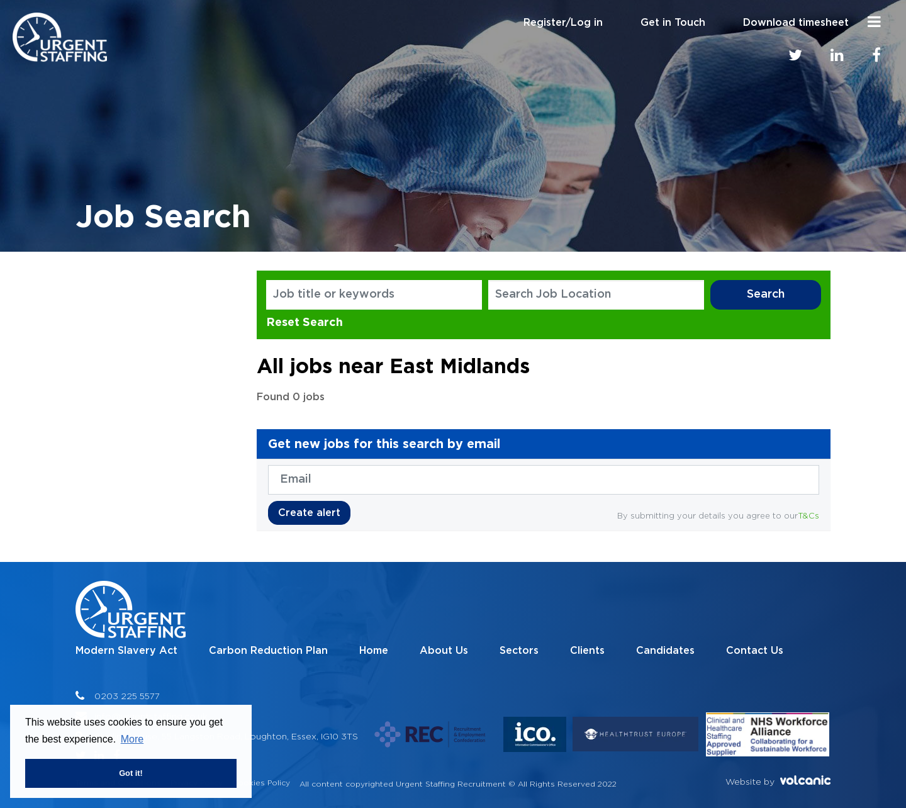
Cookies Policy (261, 782)
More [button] (132, 739)
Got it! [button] (131, 773)
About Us (444, 651)
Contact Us (754, 651)
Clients (587, 651)
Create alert (309, 513)
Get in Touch (672, 23)
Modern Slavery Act (126, 651)
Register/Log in (563, 23)
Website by (777, 780)
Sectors (519, 651)
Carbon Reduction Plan (268, 651)
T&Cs (808, 516)
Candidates (665, 651)
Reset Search (304, 321)
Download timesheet (796, 23)
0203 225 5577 (127, 695)
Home (373, 651)
